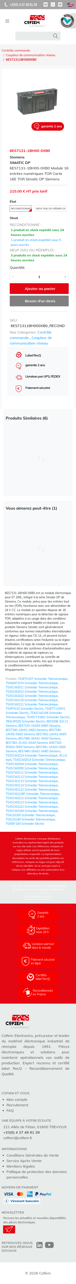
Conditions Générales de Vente (32, 1155)
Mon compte (16, 1099)
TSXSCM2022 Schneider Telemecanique (32, 696)
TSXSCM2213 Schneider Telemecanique (32, 802)
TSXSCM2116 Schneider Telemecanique (32, 700)
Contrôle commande (16, 50)
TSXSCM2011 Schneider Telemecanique (32, 687)
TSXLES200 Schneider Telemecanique (30, 815)
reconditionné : (25, 224)
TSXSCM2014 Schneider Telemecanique (39, 760)
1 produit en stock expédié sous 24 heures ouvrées (37, 232)
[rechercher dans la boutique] (34, 36)
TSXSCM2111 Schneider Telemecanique (32, 772)
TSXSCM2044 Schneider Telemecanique (32, 764)
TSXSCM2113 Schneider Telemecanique (32, 781)
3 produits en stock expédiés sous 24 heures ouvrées (39, 257)
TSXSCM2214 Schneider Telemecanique (32, 755)
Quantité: (17, 267)
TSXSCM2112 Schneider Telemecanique (32, 777)
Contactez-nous (38, 896)
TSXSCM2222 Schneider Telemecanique (32, 806)
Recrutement (17, 1105)
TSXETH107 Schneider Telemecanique (42, 679)
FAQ (10, 1110)
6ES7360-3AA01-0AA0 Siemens (39, 738)
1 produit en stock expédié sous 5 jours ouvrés (36, 242)
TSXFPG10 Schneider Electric (25, 708)
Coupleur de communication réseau (30, 55)
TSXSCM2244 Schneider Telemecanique (32, 811)
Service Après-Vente (24, 1160)
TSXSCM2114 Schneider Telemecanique (32, 785)
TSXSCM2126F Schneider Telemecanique (32, 794)
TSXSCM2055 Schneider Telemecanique (32, 768)
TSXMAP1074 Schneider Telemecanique (32, 683)
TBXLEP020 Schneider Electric (25, 721)
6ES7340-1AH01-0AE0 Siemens (27, 730)
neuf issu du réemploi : (33, 250)
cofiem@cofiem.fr (17, 1137)
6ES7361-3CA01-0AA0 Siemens (27, 743)
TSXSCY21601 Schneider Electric (48, 717)
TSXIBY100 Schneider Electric (25, 824)
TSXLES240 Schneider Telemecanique (30, 819)
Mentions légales (20, 1166)
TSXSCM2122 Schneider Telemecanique (32, 789)
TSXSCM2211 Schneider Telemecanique (32, 704)
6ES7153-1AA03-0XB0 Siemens (39, 726)
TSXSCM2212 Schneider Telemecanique (32, 798)
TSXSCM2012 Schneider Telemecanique (32, 691)
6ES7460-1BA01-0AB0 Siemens (39, 751)
